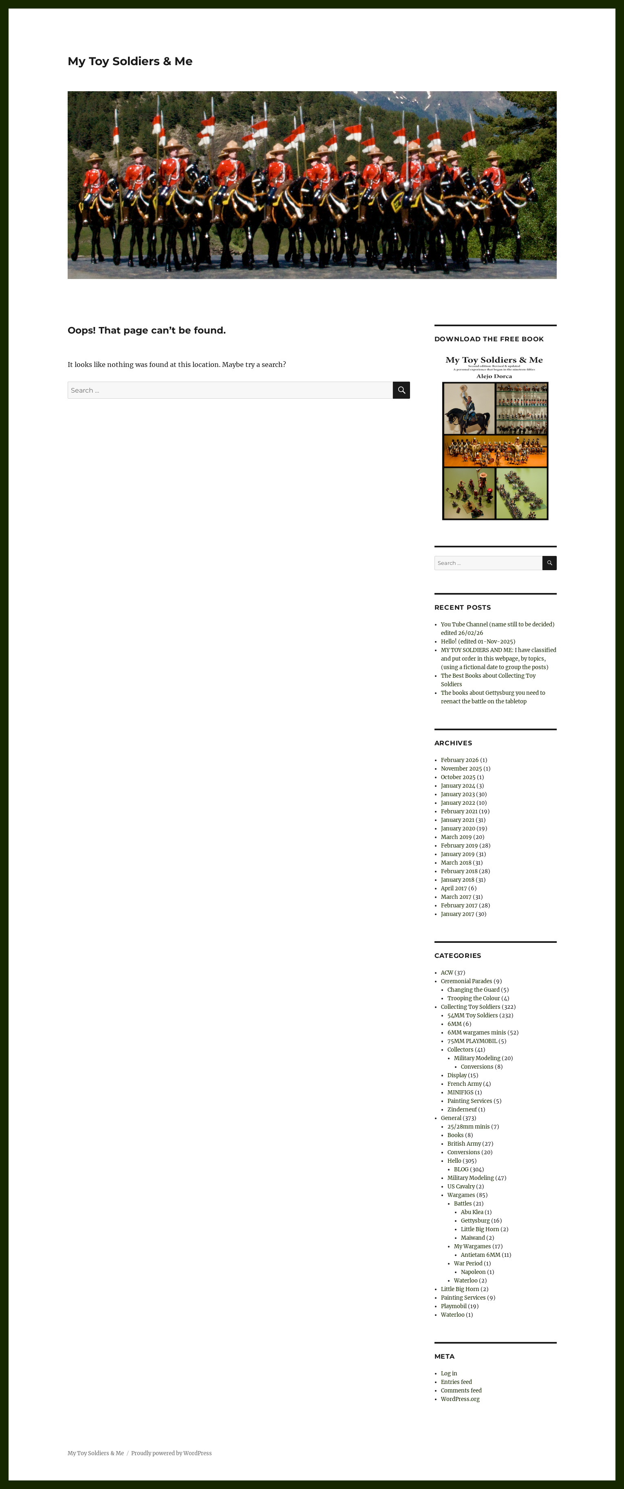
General (451, 1118)
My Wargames (472, 1246)
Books (456, 1135)
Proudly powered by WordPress (171, 1453)
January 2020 (458, 828)
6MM (455, 1024)
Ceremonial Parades (466, 981)
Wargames (461, 1195)
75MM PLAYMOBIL (472, 1041)
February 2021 (459, 811)
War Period (468, 1263)
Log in (449, 1373)
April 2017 (454, 888)
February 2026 (460, 760)
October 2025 (458, 777)
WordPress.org (460, 1399)
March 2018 (456, 862)
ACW (447, 972)
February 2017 (459, 905)
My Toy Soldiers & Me (130, 61)
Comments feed (461, 1390)
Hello (454, 1160)
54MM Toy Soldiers (473, 1015)
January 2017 (457, 914)
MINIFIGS (461, 1092)
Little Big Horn (480, 1229)
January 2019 (458, 854)
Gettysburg (475, 1220)
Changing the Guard (474, 989)
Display (457, 1075)
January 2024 (458, 785)
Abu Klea (472, 1212)
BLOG (461, 1169)
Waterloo (466, 1280)
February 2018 (459, 871)
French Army (465, 1084)
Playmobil (454, 1306)
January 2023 (458, 794)
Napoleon (473, 1272)
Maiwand (473, 1237)
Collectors (461, 1049)
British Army (464, 1143)
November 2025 (461, 768)
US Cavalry (461, 1186)
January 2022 (458, 802)
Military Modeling (477, 1058)
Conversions (477, 1066)
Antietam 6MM (481, 1255)
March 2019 (456, 837)
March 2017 (456, 897)
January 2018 (457, 879)
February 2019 (459, 845)
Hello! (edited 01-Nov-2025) (478, 641)
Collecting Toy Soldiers (471, 1007)
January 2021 (457, 820)
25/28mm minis (469, 1126)
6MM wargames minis (477, 1032)
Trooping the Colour (474, 998)
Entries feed (456, 1382)
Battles (463, 1203)
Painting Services (470, 1101)
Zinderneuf (462, 1109)
